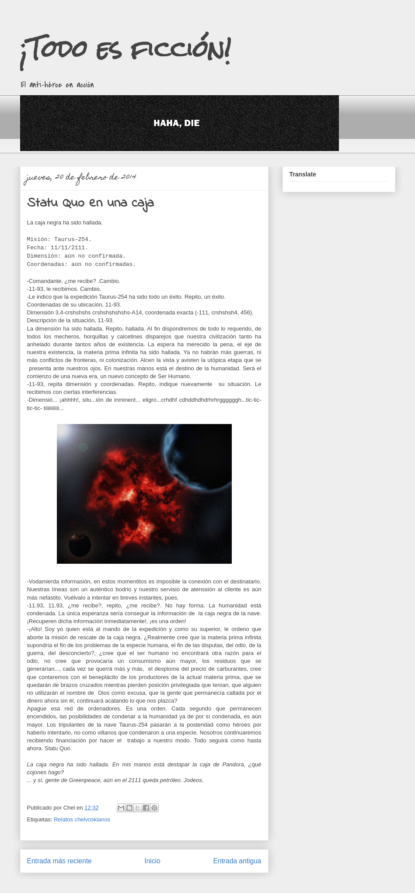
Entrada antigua (237, 861)
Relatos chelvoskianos (82, 819)
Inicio (152, 861)
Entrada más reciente (59, 861)
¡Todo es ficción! (125, 48)
